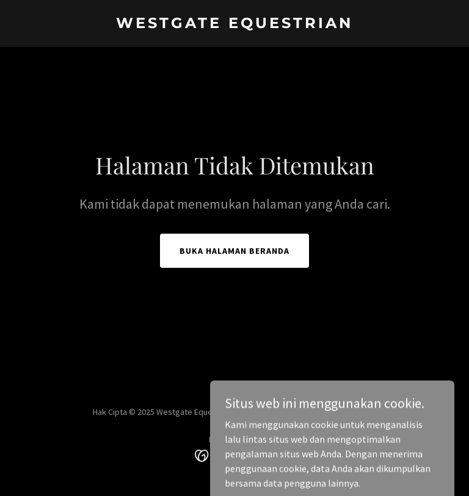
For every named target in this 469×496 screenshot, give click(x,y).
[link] (234, 24)
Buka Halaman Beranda (234, 250)
